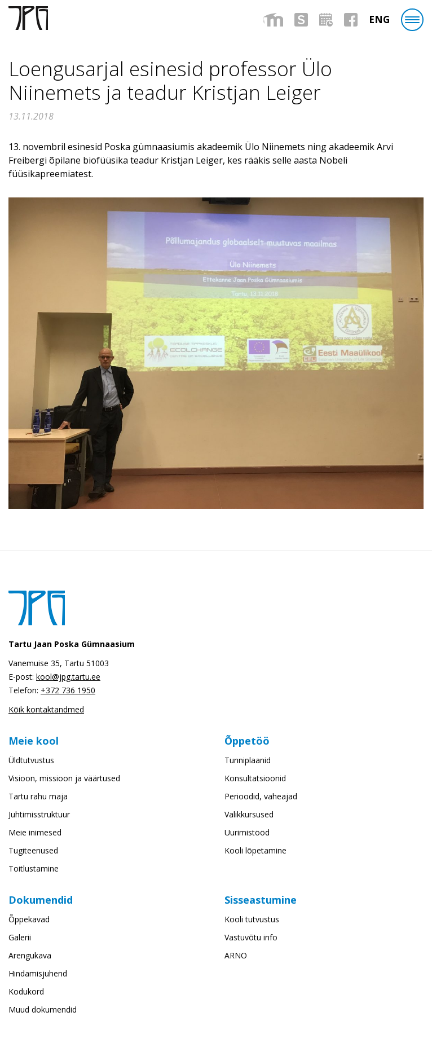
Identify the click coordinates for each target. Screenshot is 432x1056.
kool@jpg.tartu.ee (68, 676)
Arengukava (29, 955)
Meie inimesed (34, 832)
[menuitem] (379, 19)
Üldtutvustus (31, 760)
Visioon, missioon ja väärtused (64, 778)
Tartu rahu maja (38, 796)
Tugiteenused (33, 850)
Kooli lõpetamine (255, 850)
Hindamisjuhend (37, 973)
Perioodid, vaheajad (260, 796)
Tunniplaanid (247, 760)
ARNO (235, 955)
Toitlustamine (33, 868)
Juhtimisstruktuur (39, 814)
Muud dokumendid (42, 1009)
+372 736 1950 (68, 690)
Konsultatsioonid (255, 778)
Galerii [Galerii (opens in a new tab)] (19, 937)
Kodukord (26, 991)
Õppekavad (29, 919)
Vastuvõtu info (250, 937)
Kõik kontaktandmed (46, 709)
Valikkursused (249, 814)
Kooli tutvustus (251, 919)
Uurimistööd (247, 832)
